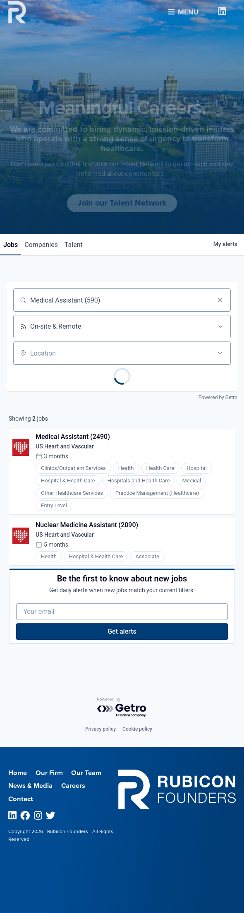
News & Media (30, 786)
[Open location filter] (220, 353)
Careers (73, 786)
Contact (20, 799)
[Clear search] (220, 300)
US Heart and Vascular (65, 446)
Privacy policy (100, 729)
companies (41, 245)
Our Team (86, 773)
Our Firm (49, 773)
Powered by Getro (218, 397)
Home (17, 773)
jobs (10, 245)
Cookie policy (137, 729)
